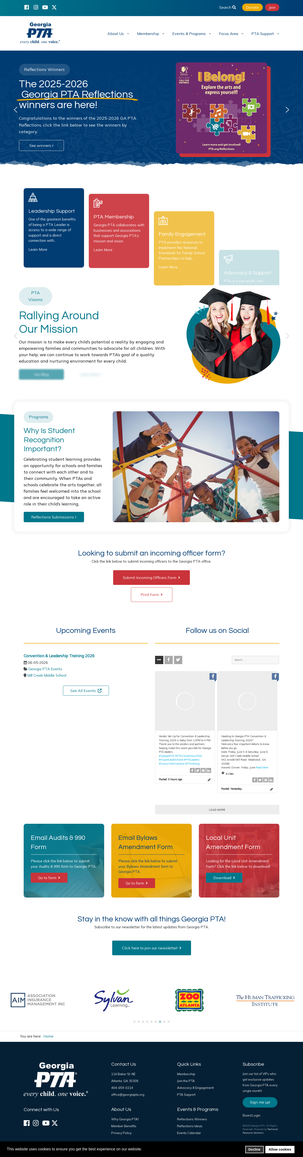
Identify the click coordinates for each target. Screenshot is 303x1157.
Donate (252, 7)
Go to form (49, 877)
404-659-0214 (122, 1088)
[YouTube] (45, 7)
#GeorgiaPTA (166, 756)
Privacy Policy (121, 1133)
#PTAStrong (192, 763)
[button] (15, 110)
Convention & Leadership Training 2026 (59, 655)
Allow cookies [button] (280, 1149)
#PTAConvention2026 (188, 756)
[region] (151, 110)
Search (227, 7)
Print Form (152, 594)
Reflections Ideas (189, 1126)
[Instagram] (36, 7)
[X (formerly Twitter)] (54, 7)
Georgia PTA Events (45, 669)
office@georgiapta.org (127, 1094)
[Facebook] (26, 7)
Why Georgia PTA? (125, 1119)
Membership (186, 1074)
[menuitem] (118, 33)
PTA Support (186, 1094)
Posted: (170, 779)
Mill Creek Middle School (46, 675)
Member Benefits (123, 1126)
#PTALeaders (192, 759)
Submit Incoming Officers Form (151, 577)
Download (224, 877)
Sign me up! (260, 1102)
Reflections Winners (192, 1119)
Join (272, 7)
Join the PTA (186, 1081)
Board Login (251, 1115)
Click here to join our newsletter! (151, 948)
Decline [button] (254, 1149)
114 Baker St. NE (123, 1074)
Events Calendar (189, 1133)
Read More (262, 767)
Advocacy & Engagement (195, 1088)
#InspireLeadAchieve (171, 759)
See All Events (86, 690)
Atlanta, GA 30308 (124, 1081)
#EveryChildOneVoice (171, 763)
